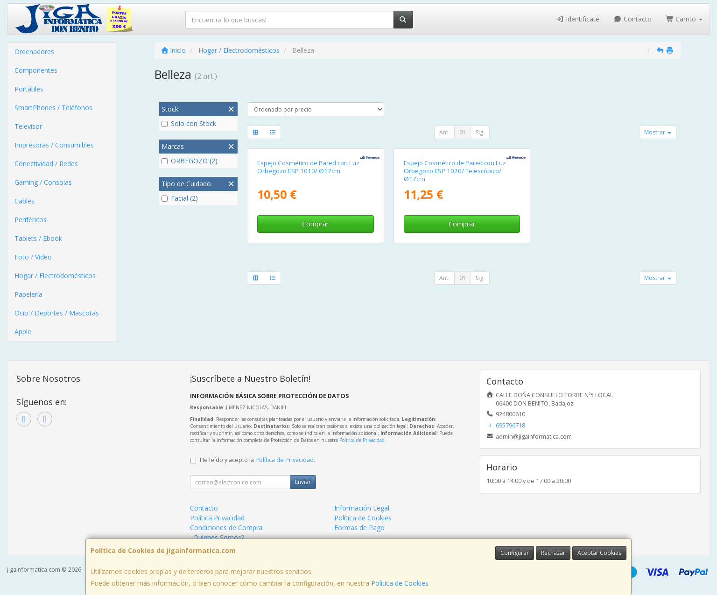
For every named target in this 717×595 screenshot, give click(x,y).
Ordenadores (34, 51)
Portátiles (28, 88)
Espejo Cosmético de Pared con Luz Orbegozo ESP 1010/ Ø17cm (308, 167)
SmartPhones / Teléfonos (53, 107)
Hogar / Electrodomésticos (55, 275)
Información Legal (361, 508)
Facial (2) (180, 198)
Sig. (480, 132)
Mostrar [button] (657, 132)
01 (462, 132)
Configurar (514, 553)
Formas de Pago (359, 527)
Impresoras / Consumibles (54, 144)
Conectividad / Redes (46, 163)
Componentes (35, 70)
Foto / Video (33, 256)
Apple (22, 331)
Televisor (28, 126)
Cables (24, 200)
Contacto (632, 18)
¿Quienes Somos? (217, 537)
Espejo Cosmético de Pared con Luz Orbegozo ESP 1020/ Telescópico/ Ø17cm (455, 171)
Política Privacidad (217, 517)
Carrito (684, 18)
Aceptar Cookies (599, 553)
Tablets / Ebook (38, 238)
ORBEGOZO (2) (190, 160)
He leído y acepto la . (257, 460)
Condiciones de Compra (226, 527)
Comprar (315, 223)
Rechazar (553, 553)
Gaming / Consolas (43, 182)
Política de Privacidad (362, 440)
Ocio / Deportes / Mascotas (56, 312)
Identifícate (578, 18)
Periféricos (30, 219)
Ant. (444, 132)
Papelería (28, 294)
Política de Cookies (400, 583)
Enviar (303, 482)
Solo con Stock (189, 123)
